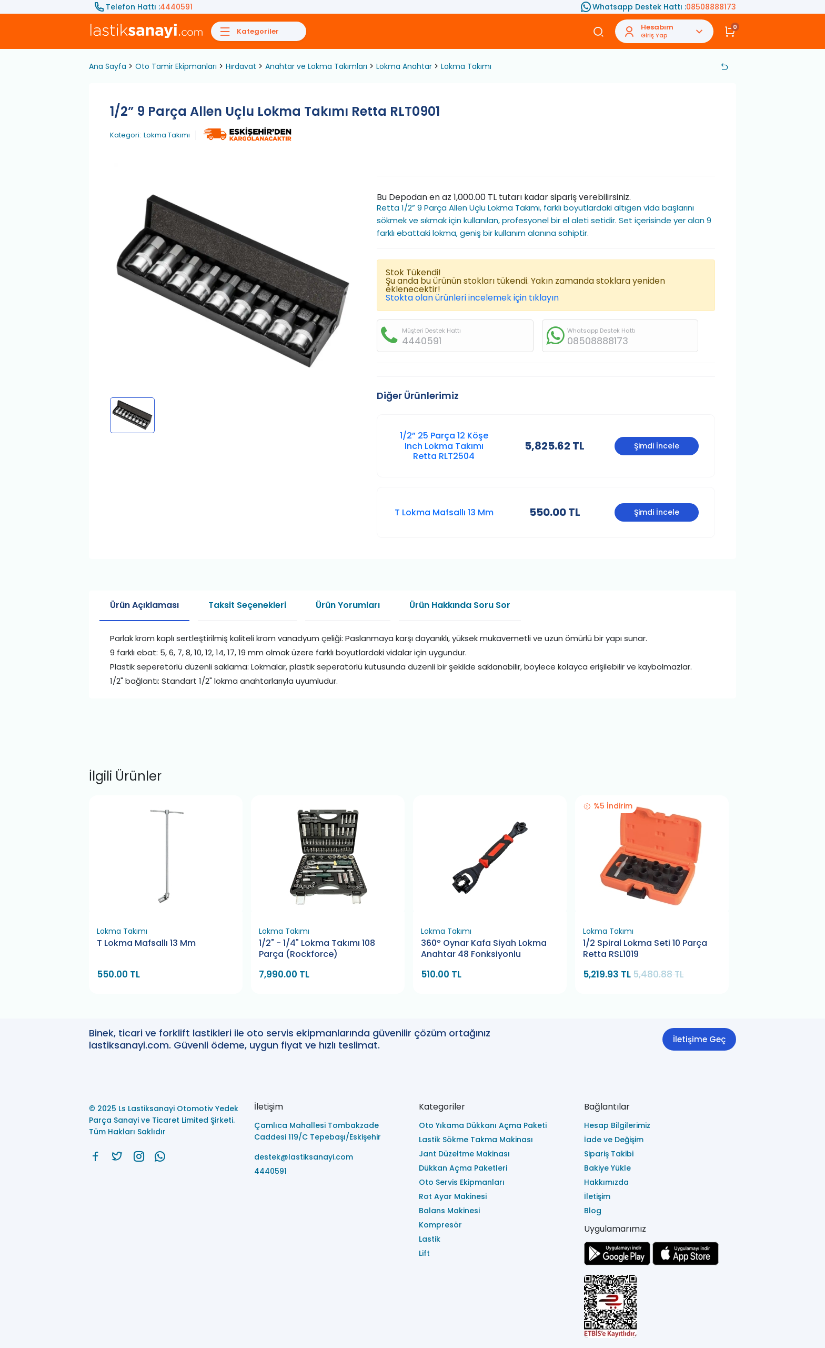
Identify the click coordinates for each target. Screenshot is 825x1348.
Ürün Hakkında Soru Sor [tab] (459, 605)
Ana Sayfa (107, 66)
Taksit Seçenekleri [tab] (247, 605)
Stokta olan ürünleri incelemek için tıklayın (472, 298)
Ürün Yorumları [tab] (348, 605)
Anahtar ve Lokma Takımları (316, 66)
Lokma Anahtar (404, 66)
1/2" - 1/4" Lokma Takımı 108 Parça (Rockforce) (317, 948)
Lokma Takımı (466, 66)
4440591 (176, 7)
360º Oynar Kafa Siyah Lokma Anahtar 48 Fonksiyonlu (484, 948)
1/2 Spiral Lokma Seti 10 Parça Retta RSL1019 (645, 948)
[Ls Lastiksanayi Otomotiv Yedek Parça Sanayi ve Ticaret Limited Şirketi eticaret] (660, 1307)
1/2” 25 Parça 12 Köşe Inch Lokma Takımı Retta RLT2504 (444, 446)
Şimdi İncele (656, 446)
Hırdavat (241, 66)
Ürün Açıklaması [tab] (144, 605)
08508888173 (711, 7)
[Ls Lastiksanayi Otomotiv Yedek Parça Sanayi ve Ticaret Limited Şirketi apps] (685, 1262)
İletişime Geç (699, 1039)
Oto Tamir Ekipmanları (176, 66)
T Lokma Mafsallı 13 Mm (444, 512)
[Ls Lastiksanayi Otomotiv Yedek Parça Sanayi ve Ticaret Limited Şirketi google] (617, 1262)
